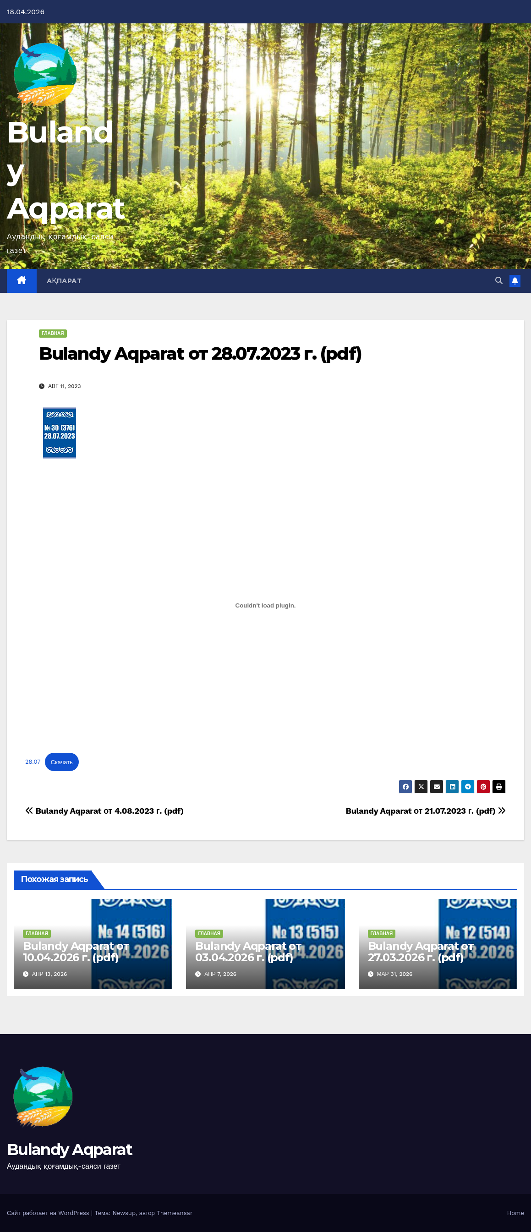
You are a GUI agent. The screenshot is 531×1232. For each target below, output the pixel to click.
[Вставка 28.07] (265, 605)
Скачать (62, 762)
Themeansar (174, 1213)
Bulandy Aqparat (69, 1149)
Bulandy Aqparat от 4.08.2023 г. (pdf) (104, 811)
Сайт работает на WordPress (49, 1213)
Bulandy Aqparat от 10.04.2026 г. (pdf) (76, 951)
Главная (53, 333)
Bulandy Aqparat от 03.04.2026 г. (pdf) (248, 951)
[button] (499, 280)
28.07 (32, 762)
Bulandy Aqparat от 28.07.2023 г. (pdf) (200, 353)
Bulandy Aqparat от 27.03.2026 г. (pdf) (421, 951)
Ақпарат (64, 281)
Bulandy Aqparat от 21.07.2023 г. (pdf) (426, 811)
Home (515, 1213)
